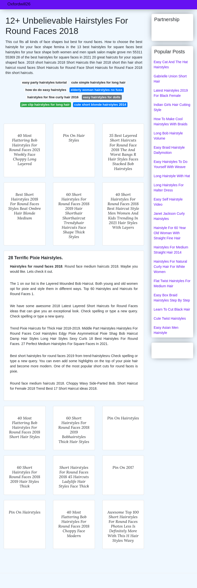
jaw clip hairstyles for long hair (46, 104)
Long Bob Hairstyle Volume (168, 135)
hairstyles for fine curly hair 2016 (53, 97)
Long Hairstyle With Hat (172, 176)
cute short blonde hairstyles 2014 (100, 104)
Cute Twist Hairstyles (170, 318)
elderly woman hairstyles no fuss (96, 90)
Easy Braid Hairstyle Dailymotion (169, 150)
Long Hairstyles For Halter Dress (168, 187)
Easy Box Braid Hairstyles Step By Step (172, 297)
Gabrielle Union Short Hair (170, 78)
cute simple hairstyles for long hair (98, 82)
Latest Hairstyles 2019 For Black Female (171, 93)
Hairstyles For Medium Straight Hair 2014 (171, 249)
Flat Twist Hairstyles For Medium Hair (172, 283)
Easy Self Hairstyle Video (168, 201)
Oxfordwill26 (19, 4)
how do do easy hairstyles (45, 90)
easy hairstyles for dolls (102, 97)
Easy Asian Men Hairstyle (166, 330)
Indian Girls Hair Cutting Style (172, 107)
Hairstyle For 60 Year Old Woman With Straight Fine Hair (170, 233)
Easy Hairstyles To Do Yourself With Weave (170, 164)
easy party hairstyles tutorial (44, 82)
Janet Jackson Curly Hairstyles (169, 216)
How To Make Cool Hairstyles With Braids (170, 121)
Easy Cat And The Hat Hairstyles (171, 64)
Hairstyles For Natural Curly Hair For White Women (170, 266)
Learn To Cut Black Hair (172, 309)
